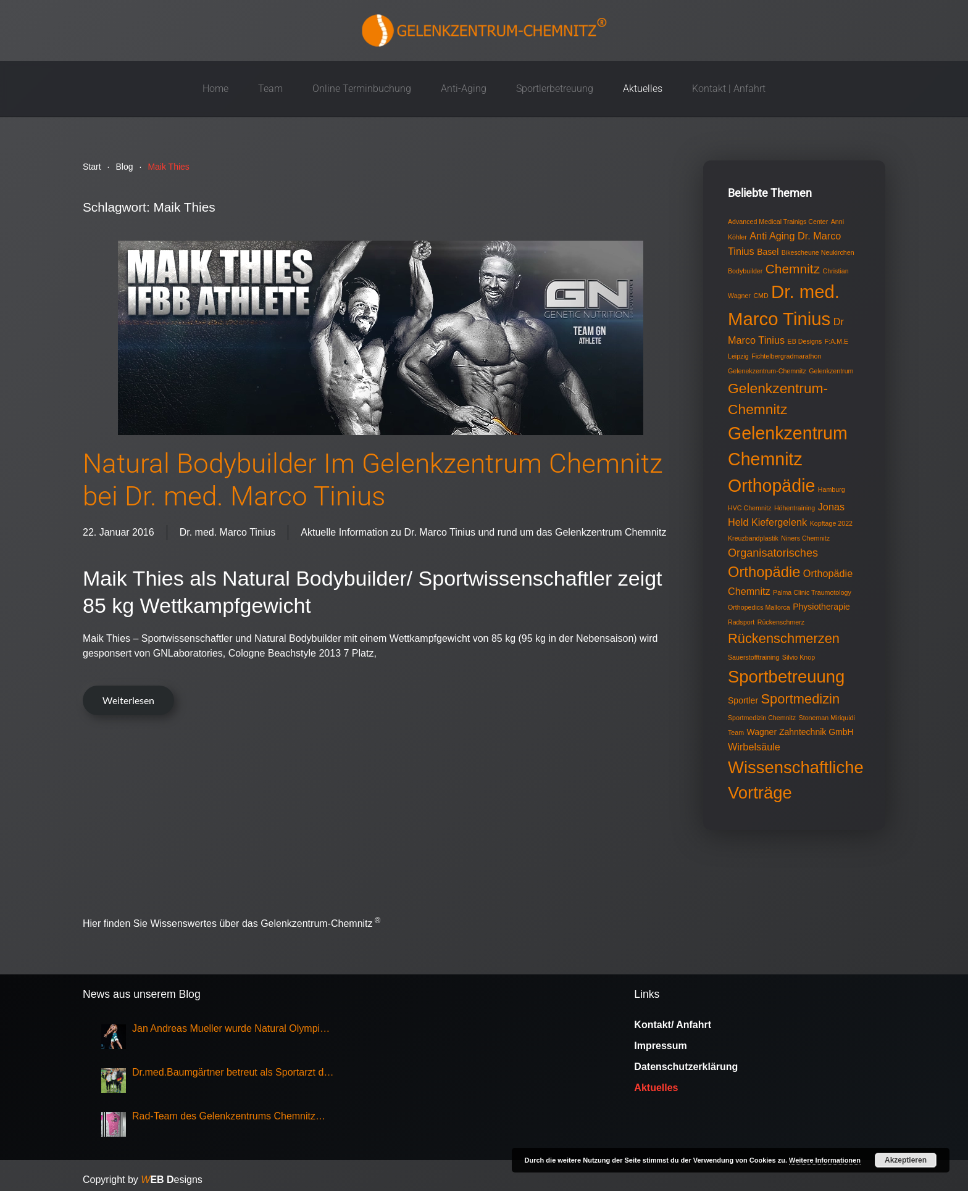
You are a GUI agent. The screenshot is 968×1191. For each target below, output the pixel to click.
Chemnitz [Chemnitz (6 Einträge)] (793, 269)
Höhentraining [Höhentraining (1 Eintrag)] (794, 508)
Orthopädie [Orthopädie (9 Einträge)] (764, 572)
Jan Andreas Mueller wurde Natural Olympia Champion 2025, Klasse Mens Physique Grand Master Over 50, (228, 1029)
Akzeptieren (906, 1160)
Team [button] (270, 88)
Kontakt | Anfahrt (729, 88)
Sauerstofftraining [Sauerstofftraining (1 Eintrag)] (753, 657)
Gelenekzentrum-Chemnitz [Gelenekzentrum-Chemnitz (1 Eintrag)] (767, 371)
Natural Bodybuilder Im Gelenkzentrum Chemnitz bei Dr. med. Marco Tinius (372, 479)
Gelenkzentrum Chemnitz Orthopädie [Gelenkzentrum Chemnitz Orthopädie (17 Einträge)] (788, 459)
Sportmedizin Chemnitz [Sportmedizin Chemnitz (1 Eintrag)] (762, 717)
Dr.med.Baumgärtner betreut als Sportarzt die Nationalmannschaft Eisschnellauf (232, 1073)
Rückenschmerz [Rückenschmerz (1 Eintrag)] (780, 622)
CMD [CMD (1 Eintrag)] (760, 295)
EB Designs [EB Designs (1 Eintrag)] (805, 341)
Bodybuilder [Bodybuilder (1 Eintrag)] (745, 271)
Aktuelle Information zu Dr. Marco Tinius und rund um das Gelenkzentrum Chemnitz (483, 532)
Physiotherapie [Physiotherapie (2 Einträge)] (821, 607)
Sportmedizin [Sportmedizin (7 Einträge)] (800, 699)
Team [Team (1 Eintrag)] (736, 732)
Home (215, 88)
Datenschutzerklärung (686, 1066)
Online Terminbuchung (361, 88)
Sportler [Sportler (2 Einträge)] (743, 700)
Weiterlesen (128, 700)
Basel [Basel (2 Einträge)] (767, 252)
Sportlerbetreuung (554, 88)
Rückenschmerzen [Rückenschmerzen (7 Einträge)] (784, 638)
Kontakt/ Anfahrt (672, 1024)
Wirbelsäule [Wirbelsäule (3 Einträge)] (754, 746)
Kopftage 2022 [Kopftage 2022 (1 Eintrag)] (831, 523)
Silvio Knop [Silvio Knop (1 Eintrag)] (798, 657)
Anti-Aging (463, 88)
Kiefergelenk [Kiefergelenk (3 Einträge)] (779, 522)
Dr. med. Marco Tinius (228, 532)
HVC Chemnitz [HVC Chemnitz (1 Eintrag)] (749, 508)
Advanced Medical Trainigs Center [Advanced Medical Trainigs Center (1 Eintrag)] (778, 221)
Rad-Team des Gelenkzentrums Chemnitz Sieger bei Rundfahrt (223, 1117)
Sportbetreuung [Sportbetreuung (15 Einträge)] (786, 676)
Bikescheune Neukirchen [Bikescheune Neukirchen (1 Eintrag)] (818, 252)
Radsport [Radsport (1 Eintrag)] (741, 622)
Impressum (660, 1045)
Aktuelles (642, 88)
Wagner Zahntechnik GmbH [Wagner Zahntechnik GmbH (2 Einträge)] (800, 732)
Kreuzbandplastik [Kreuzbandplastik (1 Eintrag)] (753, 538)
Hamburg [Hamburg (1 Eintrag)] (831, 489)
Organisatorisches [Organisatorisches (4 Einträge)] (773, 553)
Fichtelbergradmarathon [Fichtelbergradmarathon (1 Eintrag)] (786, 356)
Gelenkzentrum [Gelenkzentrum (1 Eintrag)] (831, 371)
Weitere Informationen (825, 1160)
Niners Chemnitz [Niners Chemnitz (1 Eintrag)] (805, 538)
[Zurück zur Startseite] (484, 30)
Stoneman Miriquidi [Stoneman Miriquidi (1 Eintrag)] (827, 717)
